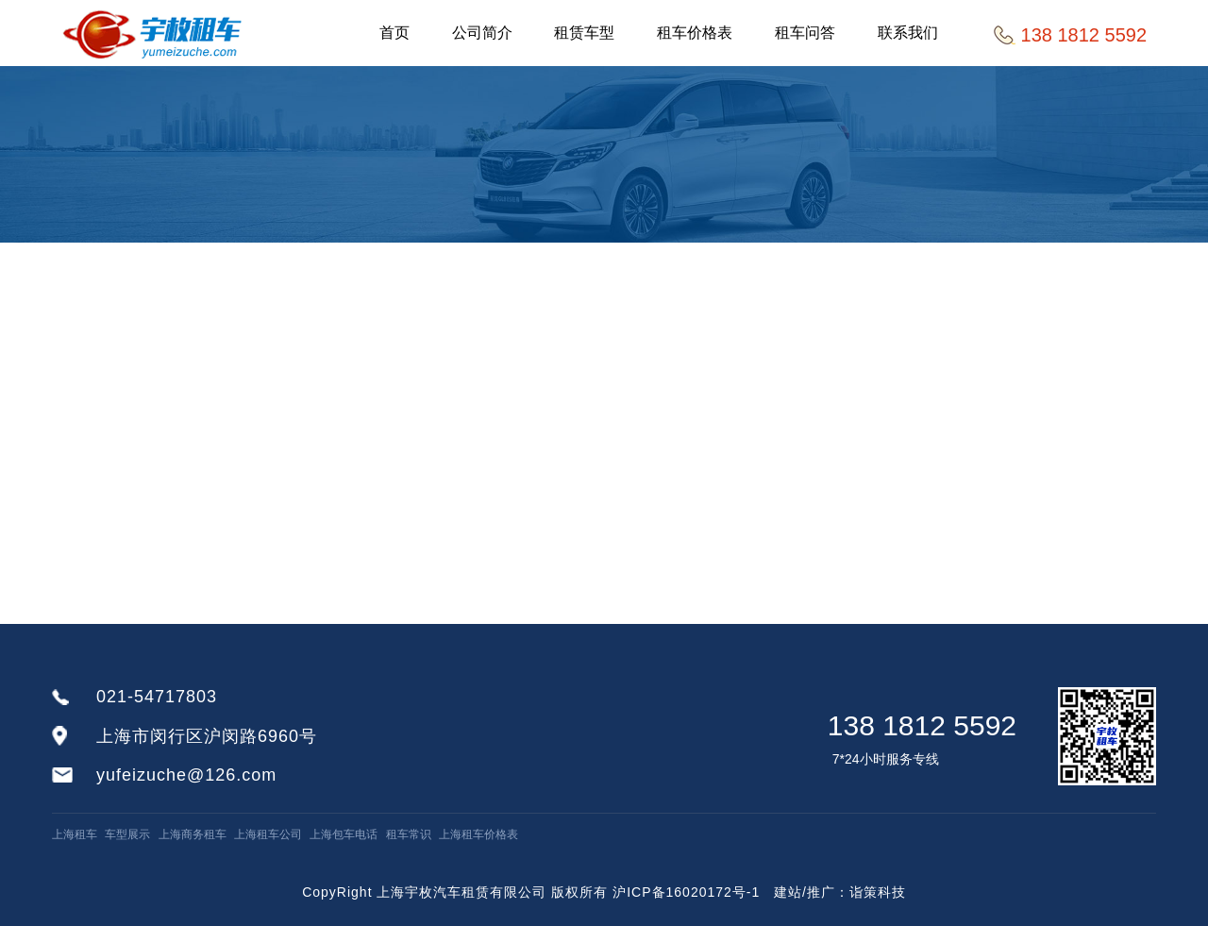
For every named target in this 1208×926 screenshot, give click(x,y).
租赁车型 (585, 33)
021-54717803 (156, 696)
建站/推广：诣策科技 (840, 892)
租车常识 (408, 834)
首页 (394, 33)
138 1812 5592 (922, 725)
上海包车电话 (344, 834)
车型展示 (127, 834)
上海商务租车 (192, 834)
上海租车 (74, 834)
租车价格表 (695, 33)
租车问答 (806, 33)
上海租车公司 (268, 834)
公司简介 (482, 33)
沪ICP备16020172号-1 (686, 892)
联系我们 (909, 33)
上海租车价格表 (478, 834)
